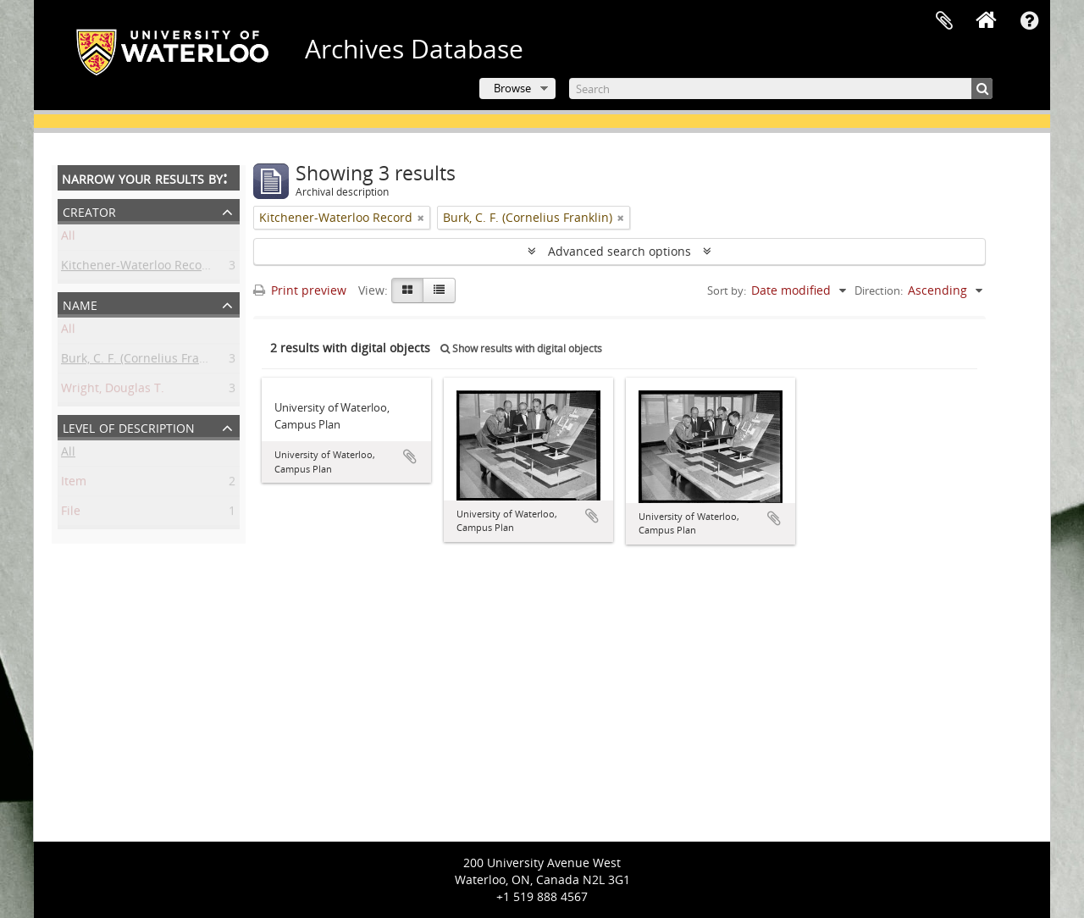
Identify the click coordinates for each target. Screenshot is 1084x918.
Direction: (878, 290)
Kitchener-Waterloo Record (137, 268)
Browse (512, 88)
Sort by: (726, 290)
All (68, 238)
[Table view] (439, 290)
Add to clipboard (409, 456)
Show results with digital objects (521, 348)
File (70, 514)
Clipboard (944, 21)
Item (73, 484)
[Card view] (407, 290)
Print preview (299, 290)
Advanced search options (619, 251)
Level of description (129, 426)
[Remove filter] (421, 217)
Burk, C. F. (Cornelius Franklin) (145, 361)
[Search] (781, 88)
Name (80, 303)
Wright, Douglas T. (112, 391)
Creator (89, 210)
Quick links (1029, 21)
